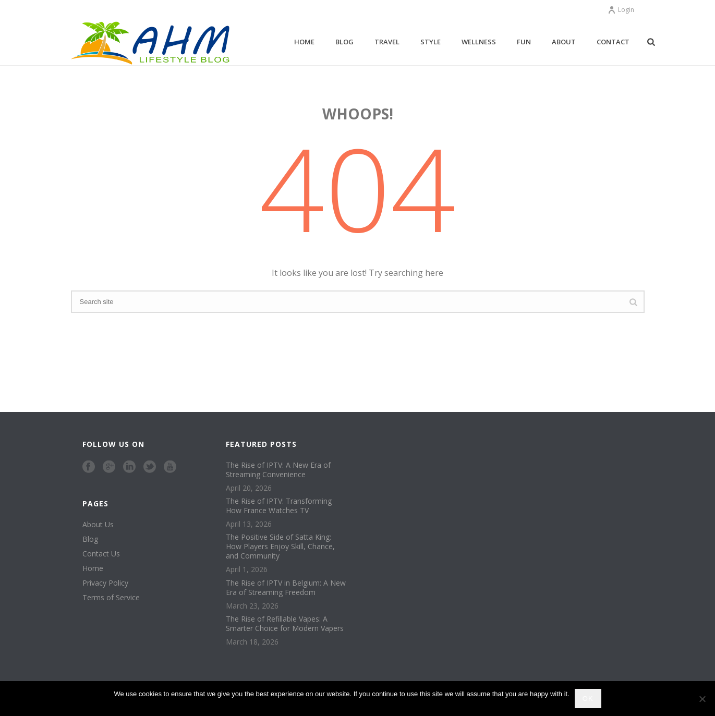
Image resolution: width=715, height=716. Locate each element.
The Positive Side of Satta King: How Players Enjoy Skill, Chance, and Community (280, 546)
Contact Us (101, 554)
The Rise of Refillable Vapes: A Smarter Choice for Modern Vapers (285, 623)
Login (621, 9)
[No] (702, 699)
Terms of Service (111, 597)
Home (304, 41)
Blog (344, 41)
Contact (613, 41)
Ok (588, 698)
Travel (386, 41)
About (564, 41)
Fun (524, 41)
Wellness (479, 41)
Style (430, 41)
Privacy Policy (105, 583)
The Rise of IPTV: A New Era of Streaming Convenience (278, 469)
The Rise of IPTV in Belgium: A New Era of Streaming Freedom (286, 587)
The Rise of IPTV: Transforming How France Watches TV (279, 505)
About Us (98, 524)
